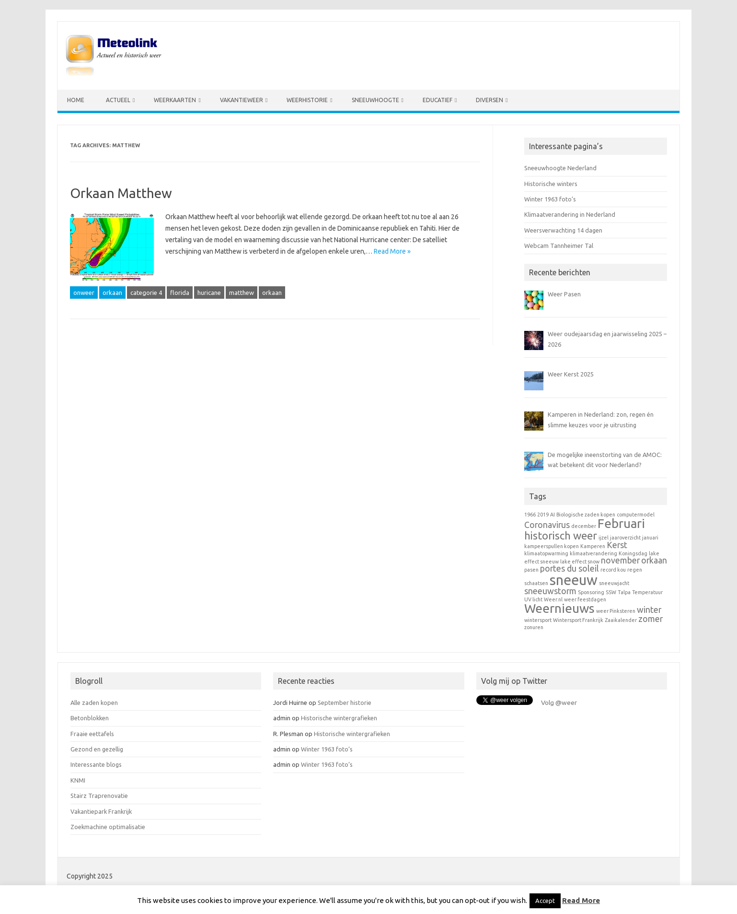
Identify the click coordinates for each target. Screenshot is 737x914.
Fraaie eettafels (92, 733)
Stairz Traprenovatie (99, 795)
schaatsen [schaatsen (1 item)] (536, 583)
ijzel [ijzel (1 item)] (604, 537)
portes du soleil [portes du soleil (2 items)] (569, 568)
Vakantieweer (241, 100)
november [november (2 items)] (620, 560)
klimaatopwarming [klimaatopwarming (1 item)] (546, 553)
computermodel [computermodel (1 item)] (636, 514)
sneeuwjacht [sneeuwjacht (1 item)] (614, 583)
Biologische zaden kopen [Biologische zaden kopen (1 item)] (585, 514)
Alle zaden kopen (94, 702)
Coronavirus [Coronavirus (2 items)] (547, 524)
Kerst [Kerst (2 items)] (617, 545)
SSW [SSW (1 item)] (611, 592)
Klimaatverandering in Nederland (569, 214)
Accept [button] (545, 900)
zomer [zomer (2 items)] (650, 618)
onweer (83, 292)
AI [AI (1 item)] (552, 514)
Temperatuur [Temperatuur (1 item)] (647, 592)
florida (179, 292)
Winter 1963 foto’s (550, 199)
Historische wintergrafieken (339, 718)
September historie (344, 702)
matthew (241, 292)
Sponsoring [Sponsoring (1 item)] (591, 592)
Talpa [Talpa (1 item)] (624, 592)
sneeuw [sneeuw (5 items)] (574, 580)
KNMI (77, 780)
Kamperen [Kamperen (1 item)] (592, 546)
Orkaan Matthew (121, 193)
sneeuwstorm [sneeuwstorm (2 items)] (550, 591)
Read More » (392, 251)
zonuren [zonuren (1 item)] (533, 627)
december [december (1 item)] (583, 526)
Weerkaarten (175, 100)
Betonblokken (89, 718)
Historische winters (550, 183)
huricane (209, 292)
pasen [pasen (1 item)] (531, 570)
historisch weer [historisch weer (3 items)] (560, 535)
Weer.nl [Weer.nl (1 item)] (553, 599)
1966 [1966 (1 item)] (530, 514)
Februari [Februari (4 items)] (621, 523)
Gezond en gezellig (96, 749)
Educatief (437, 100)
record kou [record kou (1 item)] (613, 570)
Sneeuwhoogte (375, 100)
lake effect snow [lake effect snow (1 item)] (579, 561)
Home (75, 100)
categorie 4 (146, 292)
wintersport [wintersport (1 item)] (538, 620)
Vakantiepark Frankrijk (101, 811)
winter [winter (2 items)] (649, 609)
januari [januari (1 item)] (650, 537)
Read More (581, 900)
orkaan (112, 292)
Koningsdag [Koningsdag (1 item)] (633, 553)
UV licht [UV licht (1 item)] (533, 599)
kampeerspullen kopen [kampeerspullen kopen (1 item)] (551, 546)
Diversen (489, 100)
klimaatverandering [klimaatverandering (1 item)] (593, 553)
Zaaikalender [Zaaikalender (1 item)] (621, 620)
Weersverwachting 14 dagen (563, 230)
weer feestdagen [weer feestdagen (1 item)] (585, 599)
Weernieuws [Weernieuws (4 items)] (559, 608)
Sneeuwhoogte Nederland (560, 167)
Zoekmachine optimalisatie (107, 826)
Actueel (118, 100)
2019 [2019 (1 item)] (543, 514)
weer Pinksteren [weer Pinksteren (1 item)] (615, 611)
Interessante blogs (96, 764)
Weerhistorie (307, 100)
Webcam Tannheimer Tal (558, 245)
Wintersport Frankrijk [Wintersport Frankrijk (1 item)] (578, 620)
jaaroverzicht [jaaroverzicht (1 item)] (625, 537)
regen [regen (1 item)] (634, 570)
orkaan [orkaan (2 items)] (654, 560)
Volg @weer (559, 702)
